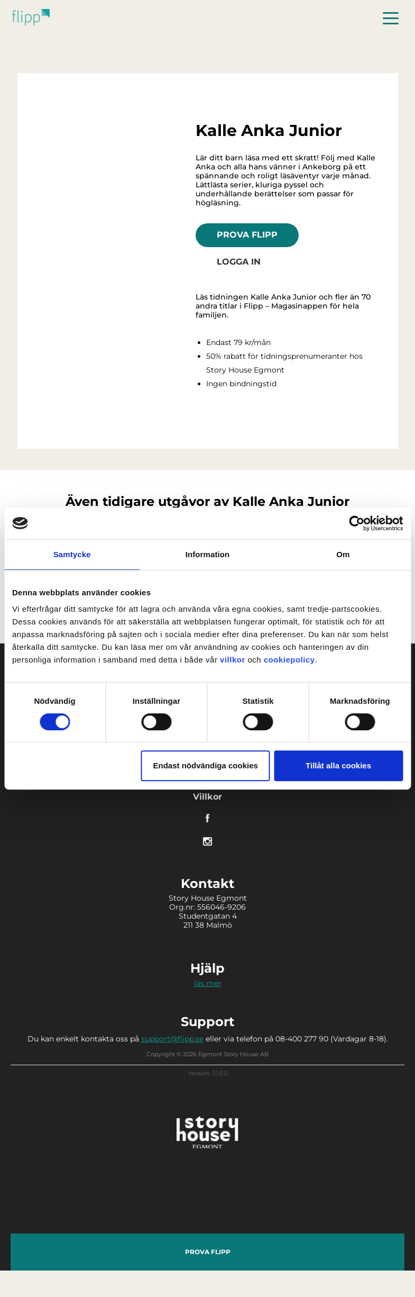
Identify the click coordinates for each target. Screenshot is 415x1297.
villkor (232, 659)
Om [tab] (342, 554)
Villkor (207, 797)
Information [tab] (208, 554)
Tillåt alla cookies (338, 765)
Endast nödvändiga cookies (205, 765)
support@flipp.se (172, 1039)
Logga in (239, 262)
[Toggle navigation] (391, 17)
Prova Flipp (247, 235)
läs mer (208, 983)
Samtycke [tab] (72, 554)
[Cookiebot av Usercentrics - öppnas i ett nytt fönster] (356, 523)
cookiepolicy (289, 659)
